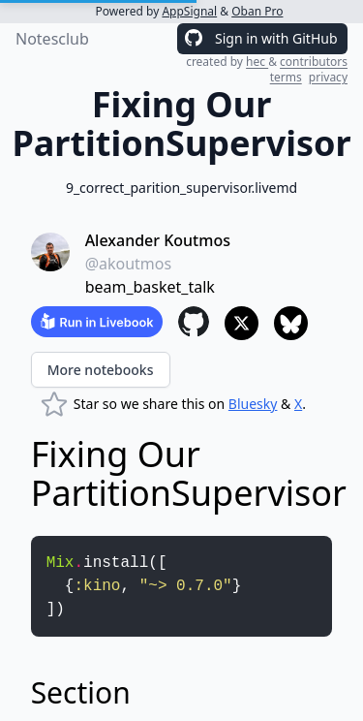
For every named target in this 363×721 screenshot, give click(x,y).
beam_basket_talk (150, 287)
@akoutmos (128, 263)
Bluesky (253, 403)
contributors (314, 61)
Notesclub (52, 38)
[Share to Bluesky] (291, 323)
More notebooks (100, 369)
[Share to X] (241, 323)
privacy (328, 77)
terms (286, 77)
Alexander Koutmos (157, 240)
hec (257, 61)
